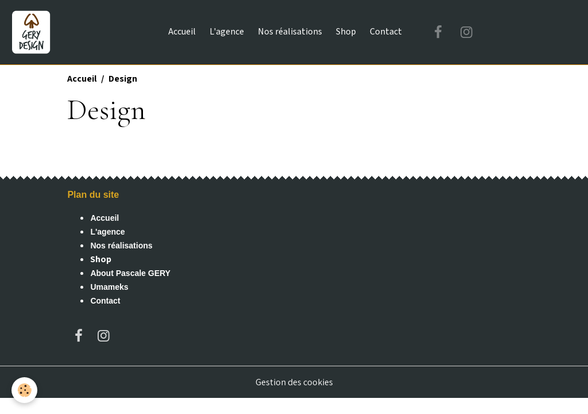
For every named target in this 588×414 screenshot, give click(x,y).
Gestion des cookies (294, 382)
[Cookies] (24, 390)
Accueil (182, 32)
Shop (346, 32)
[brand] (33, 32)
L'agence (227, 32)
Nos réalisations (290, 32)
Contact (386, 32)
